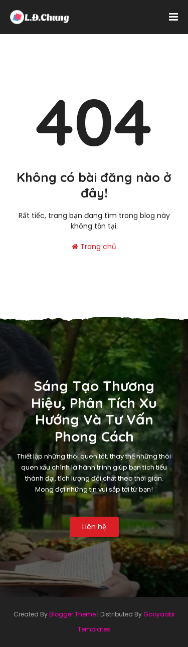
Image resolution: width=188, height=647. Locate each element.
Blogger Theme (72, 614)
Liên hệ (94, 527)
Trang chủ (94, 247)
